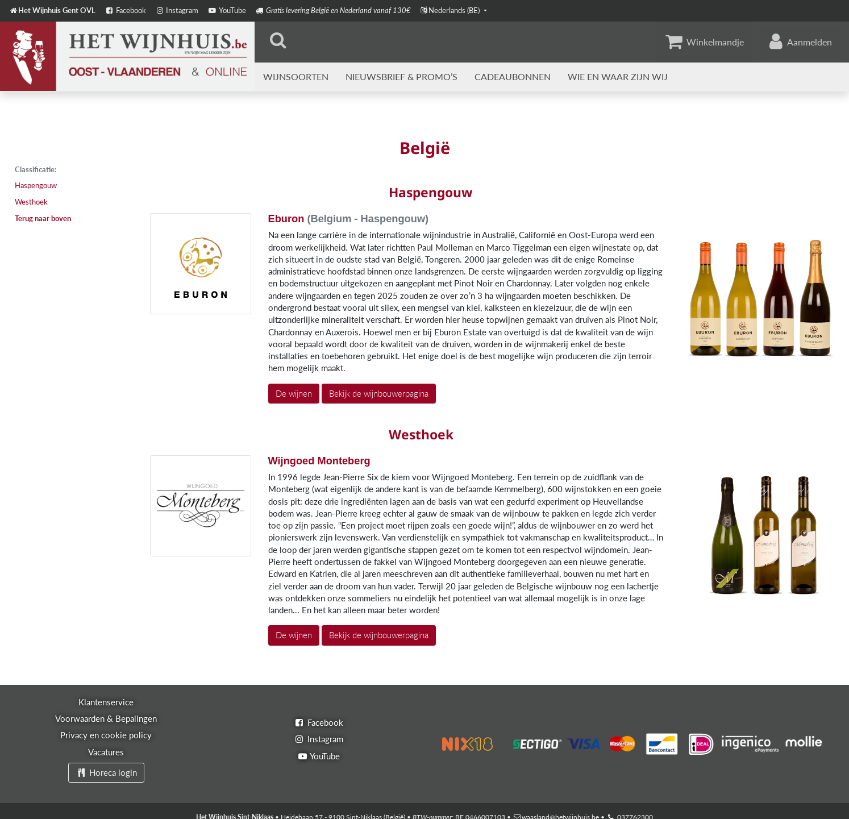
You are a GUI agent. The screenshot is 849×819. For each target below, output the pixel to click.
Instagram (176, 10)
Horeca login (106, 772)
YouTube (226, 10)
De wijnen (294, 393)
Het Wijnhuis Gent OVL (52, 10)
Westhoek (31, 201)
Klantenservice (106, 702)
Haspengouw (36, 185)
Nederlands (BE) (451, 10)
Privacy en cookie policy (106, 735)
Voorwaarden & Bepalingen (106, 718)
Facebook (125, 10)
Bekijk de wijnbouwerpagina (378, 393)
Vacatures (106, 752)
